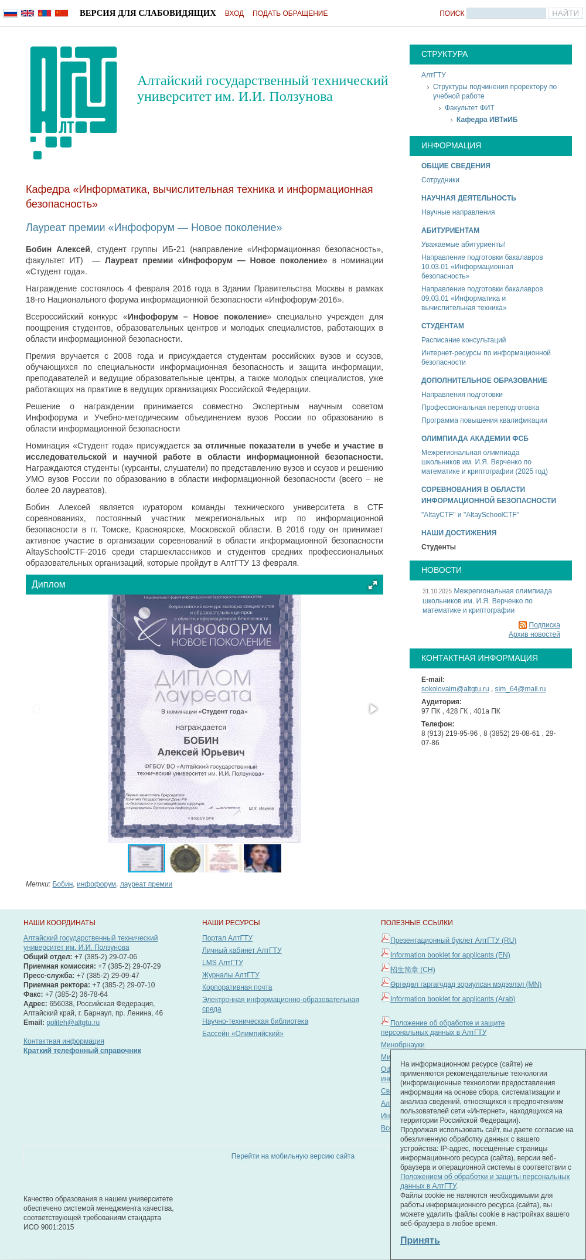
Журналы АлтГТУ (231, 975)
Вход (234, 13)
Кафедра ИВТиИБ (486, 120)
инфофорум (96, 884)
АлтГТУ (433, 75)
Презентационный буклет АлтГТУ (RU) (453, 940)
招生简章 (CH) (412, 970)
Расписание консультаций (463, 340)
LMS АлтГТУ (222, 963)
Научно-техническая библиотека (255, 1021)
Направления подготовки (462, 394)
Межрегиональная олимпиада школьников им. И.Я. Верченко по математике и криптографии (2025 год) (484, 462)
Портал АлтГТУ (227, 938)
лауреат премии (146, 884)
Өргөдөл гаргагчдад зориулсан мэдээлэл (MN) (465, 984)
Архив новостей (534, 634)
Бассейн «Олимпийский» (243, 1034)
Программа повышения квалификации (484, 420)
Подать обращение (290, 13)
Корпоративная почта (237, 987)
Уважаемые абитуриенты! (463, 244)
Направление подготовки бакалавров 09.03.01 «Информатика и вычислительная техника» (482, 298)
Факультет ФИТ (470, 108)
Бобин (63, 884)
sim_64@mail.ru (520, 689)
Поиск (452, 13)
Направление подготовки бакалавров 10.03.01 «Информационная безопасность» (482, 266)
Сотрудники (440, 180)
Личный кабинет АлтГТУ (242, 950)
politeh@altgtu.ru (73, 1022)
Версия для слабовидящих (148, 13)
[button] (372, 585)
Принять (420, 1240)
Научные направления (458, 212)
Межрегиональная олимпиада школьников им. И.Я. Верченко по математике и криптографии (487, 600)
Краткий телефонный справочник (82, 1051)
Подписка (544, 625)
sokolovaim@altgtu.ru (455, 689)
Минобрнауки (403, 1045)
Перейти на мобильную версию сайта (293, 1156)
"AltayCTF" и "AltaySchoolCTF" (470, 515)
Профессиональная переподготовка (480, 407)
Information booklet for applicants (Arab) (452, 999)
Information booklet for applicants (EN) (450, 955)
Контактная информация (63, 1041)
